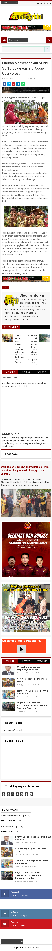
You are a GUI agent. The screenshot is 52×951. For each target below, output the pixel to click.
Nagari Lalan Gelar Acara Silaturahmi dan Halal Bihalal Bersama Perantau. (32, 705)
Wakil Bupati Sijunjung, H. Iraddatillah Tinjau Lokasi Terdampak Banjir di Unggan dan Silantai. (25, 470)
